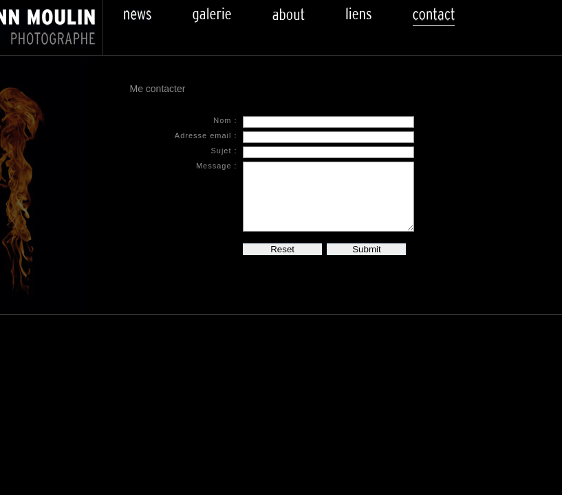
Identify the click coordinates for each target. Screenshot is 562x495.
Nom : (225, 120)
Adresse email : (206, 135)
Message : (216, 166)
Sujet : (223, 150)
